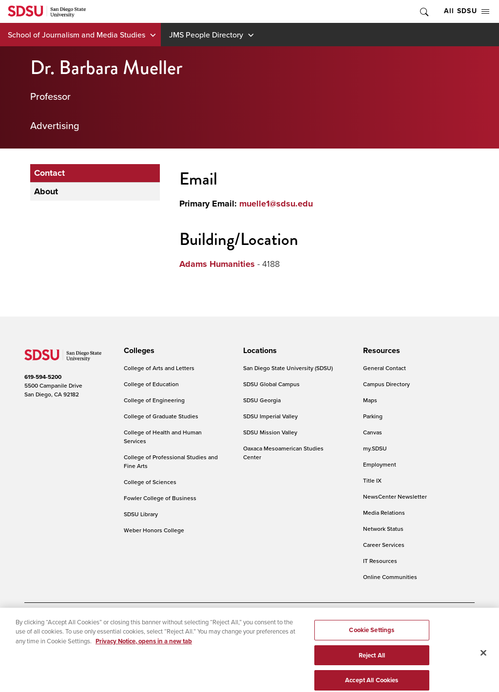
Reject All (372, 671)
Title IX (372, 480)
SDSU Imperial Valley (270, 416)
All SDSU (466, 11)
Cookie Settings (228, 620)
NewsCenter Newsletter (395, 496)
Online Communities (390, 577)
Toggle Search (423, 11)
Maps (370, 400)
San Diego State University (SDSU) (288, 368)
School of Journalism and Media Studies (76, 34)
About (46, 191)
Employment (379, 464)
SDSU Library (141, 514)
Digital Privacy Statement (163, 621)
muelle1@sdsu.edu (276, 203)
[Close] (483, 669)
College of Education (151, 384)
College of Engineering (154, 400)
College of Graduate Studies (161, 416)
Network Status (383, 528)
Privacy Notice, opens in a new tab (144, 657)
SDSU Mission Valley (270, 432)
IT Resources (380, 561)
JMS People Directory (206, 34)
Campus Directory (386, 384)
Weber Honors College (154, 530)
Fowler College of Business (160, 498)
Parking (373, 416)
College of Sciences (150, 482)
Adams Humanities (217, 264)
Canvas (372, 432)
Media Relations (384, 512)
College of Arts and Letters (159, 368)
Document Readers (94, 621)
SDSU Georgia (262, 400)
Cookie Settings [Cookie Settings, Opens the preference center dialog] (371, 646)
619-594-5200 (42, 377)
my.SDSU (375, 448)
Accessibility (41, 621)
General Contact (384, 368)
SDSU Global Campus (271, 384)
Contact (49, 173)
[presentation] (137, 350)
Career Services (383, 545)
